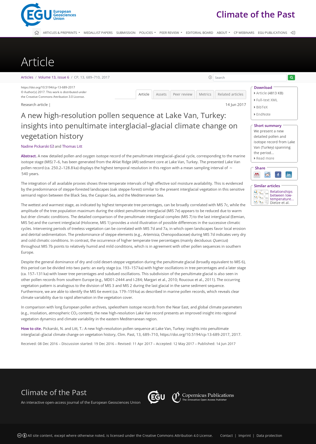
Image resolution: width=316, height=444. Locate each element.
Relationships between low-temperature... (282, 195)
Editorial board (199, 32)
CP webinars (244, 32)
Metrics (205, 94)
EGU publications (272, 32)
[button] (210, 77)
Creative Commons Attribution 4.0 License (177, 435)
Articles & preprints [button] (60, 32)
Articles (27, 77)
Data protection (269, 435)
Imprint (244, 435)
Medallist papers (98, 32)
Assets (161, 94)
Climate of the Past (255, 14)
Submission (126, 32)
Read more (265, 158)
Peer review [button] (169, 32)
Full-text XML (266, 100)
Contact (226, 435)
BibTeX (262, 107)
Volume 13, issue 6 (53, 77)
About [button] (222, 32)
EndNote (263, 114)
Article (143, 94)
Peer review (182, 94)
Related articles (230, 94)
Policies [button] (146, 32)
